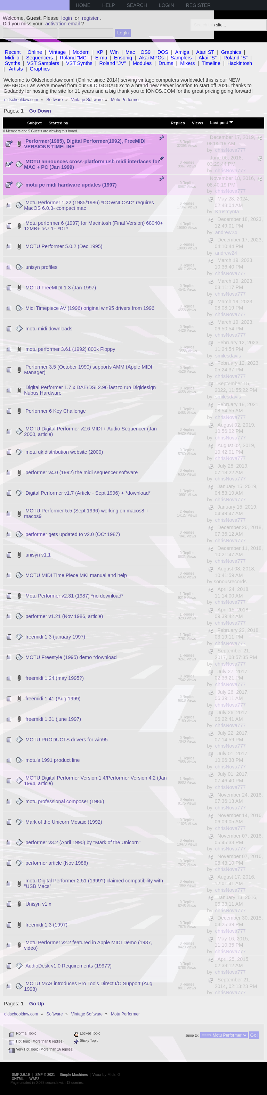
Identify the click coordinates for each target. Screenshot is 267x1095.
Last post (221, 122)
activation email (62, 23)
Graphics (231, 52)
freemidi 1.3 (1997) (46, 925)
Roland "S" (236, 57)
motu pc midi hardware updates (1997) (70, 185)
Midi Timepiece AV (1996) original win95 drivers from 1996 (89, 308)
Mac (130, 52)
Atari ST (205, 52)
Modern (81, 52)
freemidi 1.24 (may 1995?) (54, 678)
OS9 (145, 52)
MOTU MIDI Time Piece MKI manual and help (76, 575)
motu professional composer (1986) (64, 801)
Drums (166, 63)
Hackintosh (239, 63)
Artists (16, 69)
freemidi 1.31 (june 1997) (53, 719)
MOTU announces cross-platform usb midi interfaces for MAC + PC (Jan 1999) (91, 164)
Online (34, 52)
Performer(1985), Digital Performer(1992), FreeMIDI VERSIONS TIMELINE (85, 143)
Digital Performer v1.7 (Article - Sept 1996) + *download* (88, 493)
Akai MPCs (151, 57)
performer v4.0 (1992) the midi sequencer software (81, 472)
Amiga (182, 52)
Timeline (211, 63)
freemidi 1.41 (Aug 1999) (52, 698)
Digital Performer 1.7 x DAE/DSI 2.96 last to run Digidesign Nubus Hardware (90, 390)
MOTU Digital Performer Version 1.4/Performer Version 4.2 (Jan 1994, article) (95, 780)
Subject (34, 123)
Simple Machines (74, 1075)
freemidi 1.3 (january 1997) (55, 637)
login (67, 18)
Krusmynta (227, 211)
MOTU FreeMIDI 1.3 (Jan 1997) (60, 287)
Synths (12, 63)
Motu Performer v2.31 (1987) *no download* (74, 596)
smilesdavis (228, 356)
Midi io (12, 57)
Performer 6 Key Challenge (55, 411)
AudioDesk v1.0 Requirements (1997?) (68, 966)
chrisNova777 (230, 150)
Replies (178, 123)
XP (100, 52)
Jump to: (192, 1035)
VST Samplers (43, 63)
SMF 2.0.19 (21, 1075)
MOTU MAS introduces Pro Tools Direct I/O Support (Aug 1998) (88, 986)
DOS (162, 52)
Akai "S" (208, 57)
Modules (142, 63)
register (90, 18)
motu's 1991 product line (52, 760)
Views (197, 123)
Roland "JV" (112, 63)
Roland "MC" (74, 57)
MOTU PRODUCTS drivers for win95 (66, 739)
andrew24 (226, 232)
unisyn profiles (41, 267)
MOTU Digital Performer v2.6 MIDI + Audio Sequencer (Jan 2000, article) (90, 431)
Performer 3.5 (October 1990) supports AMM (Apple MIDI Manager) (88, 369)
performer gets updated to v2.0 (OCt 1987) (72, 534)
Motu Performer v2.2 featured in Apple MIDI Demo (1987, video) (88, 945)
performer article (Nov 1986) (56, 863)
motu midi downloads (48, 328)
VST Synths (79, 63)
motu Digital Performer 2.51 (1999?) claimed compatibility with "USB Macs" (93, 883)
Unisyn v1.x (38, 904)
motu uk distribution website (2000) (64, 452)
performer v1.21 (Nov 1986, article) (64, 616)
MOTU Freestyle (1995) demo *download (70, 657)
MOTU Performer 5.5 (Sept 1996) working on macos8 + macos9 (86, 513)
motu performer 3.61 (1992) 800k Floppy (70, 349)
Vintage (57, 52)
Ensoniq (123, 57)
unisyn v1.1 (38, 555)
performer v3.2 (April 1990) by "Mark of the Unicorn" (82, 842)
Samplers (181, 57)
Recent (13, 52)
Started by (58, 123)
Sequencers (39, 57)
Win (114, 52)
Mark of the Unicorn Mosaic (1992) (63, 822)
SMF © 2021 (45, 1075)
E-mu (101, 57)
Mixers (187, 63)
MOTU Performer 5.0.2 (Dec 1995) (64, 246)
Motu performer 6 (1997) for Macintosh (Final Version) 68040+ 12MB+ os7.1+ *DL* (93, 225)
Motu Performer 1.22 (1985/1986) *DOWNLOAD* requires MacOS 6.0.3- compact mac (89, 205)
